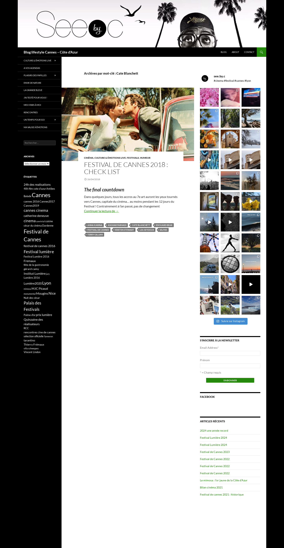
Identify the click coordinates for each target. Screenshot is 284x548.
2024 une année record (214, 430)
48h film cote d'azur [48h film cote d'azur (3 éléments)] (35, 188)
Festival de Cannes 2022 (215, 459)
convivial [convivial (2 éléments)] (40, 221)
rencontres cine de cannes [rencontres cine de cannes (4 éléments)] (39, 332)
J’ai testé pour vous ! (35, 97)
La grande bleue (33, 90)
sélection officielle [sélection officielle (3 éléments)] (34, 336)
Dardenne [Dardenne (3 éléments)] (47, 225)
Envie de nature (32, 82)
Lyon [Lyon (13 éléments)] (46, 283)
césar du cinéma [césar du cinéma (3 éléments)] (33, 225)
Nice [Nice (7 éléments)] (52, 293)
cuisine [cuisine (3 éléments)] (49, 221)
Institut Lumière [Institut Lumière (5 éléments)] (35, 273)
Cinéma (88, 157)
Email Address (209, 347)
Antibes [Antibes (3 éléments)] (50, 188)
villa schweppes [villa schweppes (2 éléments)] (31, 348)
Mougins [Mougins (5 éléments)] (42, 293)
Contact (249, 52)
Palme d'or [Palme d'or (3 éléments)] (30, 315)
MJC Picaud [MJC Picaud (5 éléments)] (40, 288)
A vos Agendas (32, 68)
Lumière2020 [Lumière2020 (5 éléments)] (33, 283)
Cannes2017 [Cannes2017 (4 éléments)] (47, 201)
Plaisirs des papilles (35, 75)
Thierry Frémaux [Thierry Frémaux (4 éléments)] (34, 344)
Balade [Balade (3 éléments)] (27, 196)
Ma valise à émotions (35, 127)
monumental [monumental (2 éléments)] (30, 293)
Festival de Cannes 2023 (215, 451)
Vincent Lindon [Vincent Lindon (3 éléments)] (32, 352)
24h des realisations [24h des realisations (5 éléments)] (37, 184)
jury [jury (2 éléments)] (48, 274)
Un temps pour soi (34, 119)
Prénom (205, 360)
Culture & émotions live (110, 157)
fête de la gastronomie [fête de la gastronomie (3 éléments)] (36, 264)
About (235, 52)
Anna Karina (94, 225)
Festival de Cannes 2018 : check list (126, 168)
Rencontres (31, 112)
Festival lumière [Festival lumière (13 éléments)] (39, 251)
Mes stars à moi (32, 105)
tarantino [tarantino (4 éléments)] (29, 340)
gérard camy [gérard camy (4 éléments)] (31, 269)
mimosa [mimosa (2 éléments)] (27, 289)
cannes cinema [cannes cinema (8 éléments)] (36, 210)
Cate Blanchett (141, 225)
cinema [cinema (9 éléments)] (30, 220)
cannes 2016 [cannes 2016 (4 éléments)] (31, 201)
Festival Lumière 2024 (213, 437)
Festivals (133, 157)
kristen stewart (124, 230)
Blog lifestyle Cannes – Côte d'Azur (51, 52)
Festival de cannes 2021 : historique (222, 494)
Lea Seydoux (147, 230)
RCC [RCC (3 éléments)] (26, 328)
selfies (163, 230)
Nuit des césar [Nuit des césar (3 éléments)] (32, 297)
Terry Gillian (95, 234)
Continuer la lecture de (101, 211)
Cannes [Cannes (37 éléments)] (41, 194)
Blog (224, 52)
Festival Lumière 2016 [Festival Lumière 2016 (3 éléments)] (36, 256)
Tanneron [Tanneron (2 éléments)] (48, 336)
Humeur (145, 157)
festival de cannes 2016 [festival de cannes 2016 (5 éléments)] (39, 246)
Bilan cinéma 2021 (211, 487)
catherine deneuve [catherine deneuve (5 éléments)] (36, 215)
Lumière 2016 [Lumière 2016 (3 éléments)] (32, 277)
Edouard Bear (164, 225)
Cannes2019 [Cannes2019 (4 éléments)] (31, 205)
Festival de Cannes (98, 230)
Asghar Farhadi (117, 225)
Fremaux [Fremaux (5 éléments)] (30, 261)
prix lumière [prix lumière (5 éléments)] (44, 315)
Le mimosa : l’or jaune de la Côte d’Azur (224, 480)
